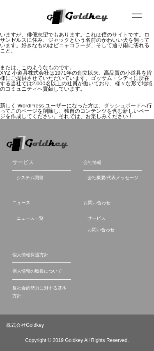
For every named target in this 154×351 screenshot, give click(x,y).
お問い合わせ (96, 202)
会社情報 (92, 162)
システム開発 (30, 177)
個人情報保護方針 (30, 254)
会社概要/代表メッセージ (112, 177)
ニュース (21, 202)
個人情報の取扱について (37, 271)
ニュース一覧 (30, 218)
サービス (96, 218)
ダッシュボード (122, 106)
